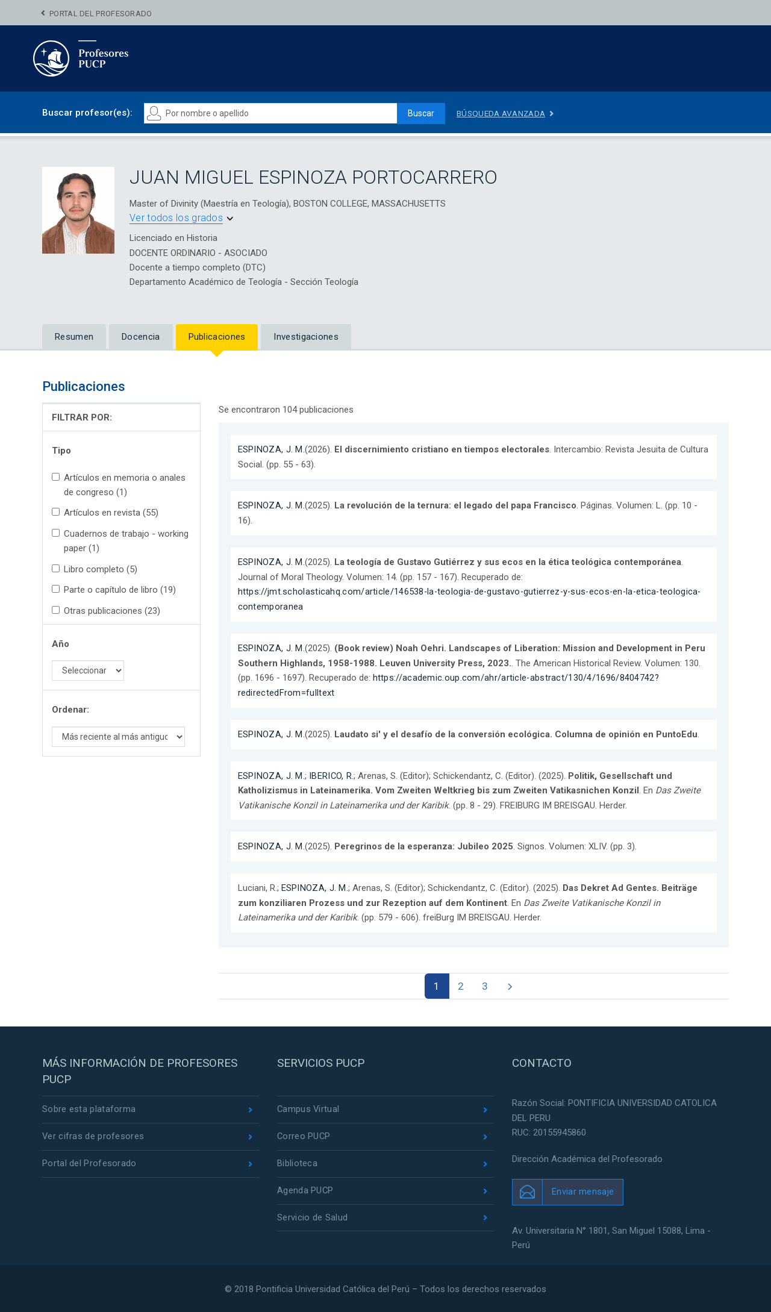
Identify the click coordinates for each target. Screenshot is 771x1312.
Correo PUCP (304, 1135)
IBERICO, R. (331, 773)
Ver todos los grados (176, 217)
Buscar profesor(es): (87, 112)
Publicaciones (217, 336)
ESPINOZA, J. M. (271, 449)
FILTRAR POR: (82, 417)
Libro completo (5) (94, 569)
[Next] (511, 983)
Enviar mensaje (583, 1189)
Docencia (141, 336)
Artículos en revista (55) (105, 512)
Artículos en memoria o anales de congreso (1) (119, 485)
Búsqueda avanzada (503, 113)
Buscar (419, 113)
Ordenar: (70, 709)
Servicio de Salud (312, 1217)
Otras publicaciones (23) (106, 610)
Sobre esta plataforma (89, 1107)
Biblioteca (297, 1162)
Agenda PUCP (305, 1190)
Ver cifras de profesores (93, 1135)
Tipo (61, 450)
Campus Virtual (308, 1107)
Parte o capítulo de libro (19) (114, 589)
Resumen (74, 336)
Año (60, 644)
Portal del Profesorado (100, 13)
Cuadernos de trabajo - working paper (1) (120, 541)
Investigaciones (306, 336)
